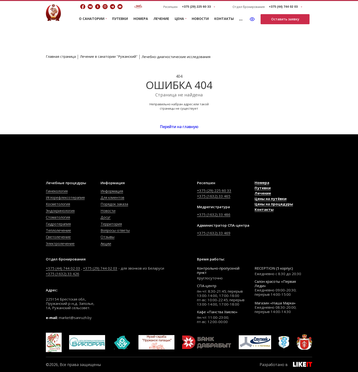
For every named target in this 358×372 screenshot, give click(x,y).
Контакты (224, 18)
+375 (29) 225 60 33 (214, 190)
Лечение (161, 18)
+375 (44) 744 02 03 (63, 268)
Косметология (58, 203)
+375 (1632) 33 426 (62, 273)
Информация (112, 191)
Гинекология (57, 191)
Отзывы (107, 236)
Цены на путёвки (270, 198)
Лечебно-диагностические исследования (176, 56)
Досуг (106, 217)
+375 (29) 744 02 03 (100, 268)
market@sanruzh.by (75, 317)
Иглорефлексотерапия (65, 197)
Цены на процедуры (274, 203)
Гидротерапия (58, 223)
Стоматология (58, 217)
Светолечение (58, 236)
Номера (140, 18)
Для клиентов (112, 197)
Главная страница (61, 56)
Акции (106, 243)
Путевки (120, 18)
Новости (200, 18)
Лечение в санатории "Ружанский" (108, 56)
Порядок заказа (114, 203)
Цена (179, 19)
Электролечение (60, 243)
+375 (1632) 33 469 (213, 232)
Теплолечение (58, 230)
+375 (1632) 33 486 (213, 214)
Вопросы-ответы (115, 230)
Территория (111, 223)
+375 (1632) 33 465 (213, 196)
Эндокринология (60, 210)
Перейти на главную (179, 126)
